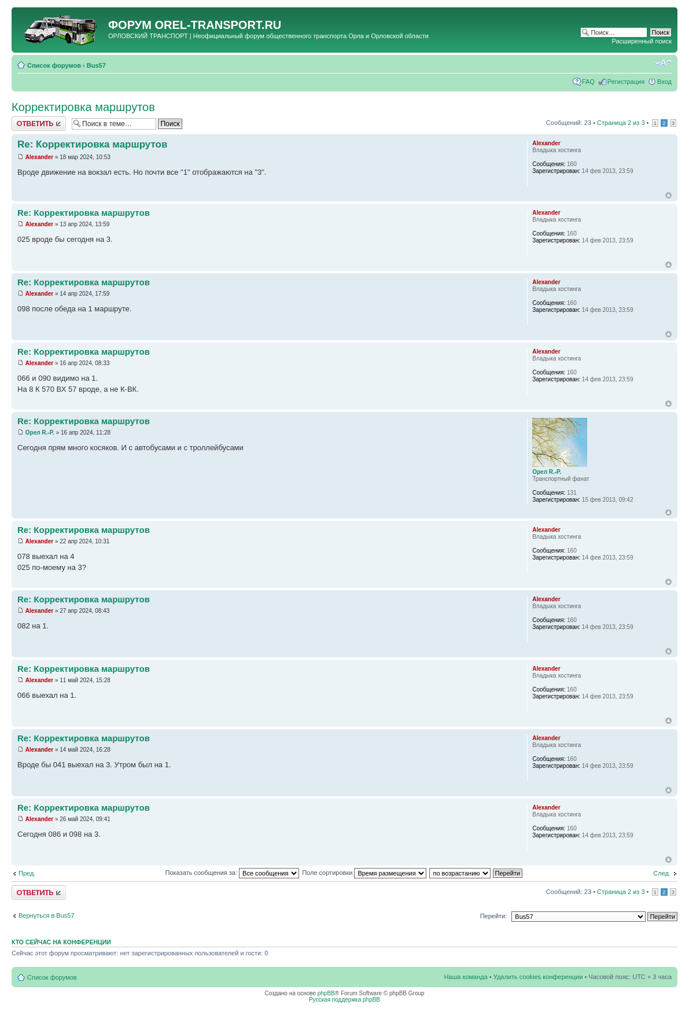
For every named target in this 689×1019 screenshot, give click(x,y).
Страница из (620, 122)
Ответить (39, 123)
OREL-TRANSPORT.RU (217, 25)
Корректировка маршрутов (83, 107)
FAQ (588, 81)
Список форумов (54, 65)
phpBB (326, 993)
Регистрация (625, 81)
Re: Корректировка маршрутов (92, 144)
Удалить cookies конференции (538, 976)
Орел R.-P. (39, 432)
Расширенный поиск (641, 41)
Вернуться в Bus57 (47, 915)
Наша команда (465, 976)
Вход (664, 81)
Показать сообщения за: (232, 872)
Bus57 (96, 65)
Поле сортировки (364, 872)
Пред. (27, 873)
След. (661, 873)
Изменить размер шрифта (663, 63)
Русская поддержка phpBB (344, 999)
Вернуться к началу (668, 195)
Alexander (39, 157)
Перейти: (493, 916)
